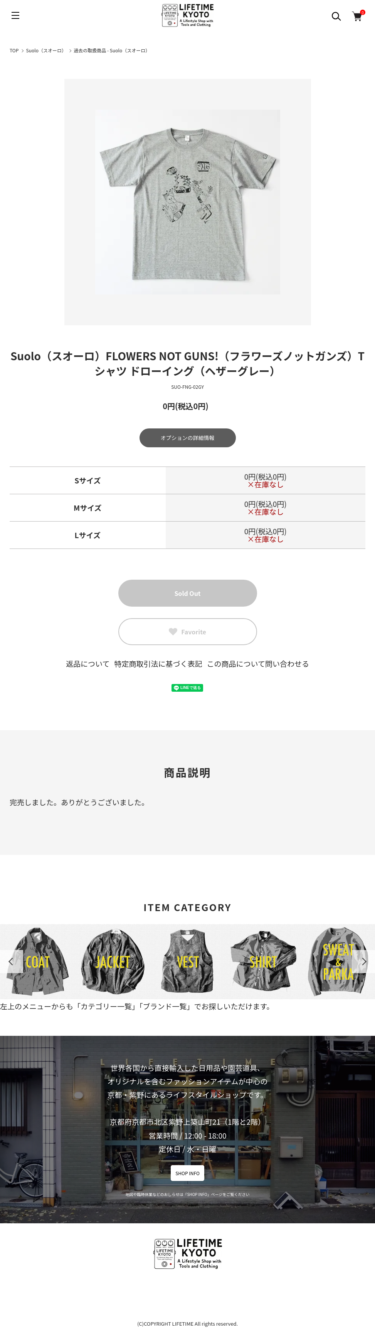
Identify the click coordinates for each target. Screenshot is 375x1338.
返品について (87, 663)
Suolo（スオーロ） (46, 50)
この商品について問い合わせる (258, 663)
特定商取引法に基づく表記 (158, 663)
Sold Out (187, 593)
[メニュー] (15, 15)
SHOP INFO (187, 1173)
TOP (14, 50)
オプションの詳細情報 (188, 438)
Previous (11, 961)
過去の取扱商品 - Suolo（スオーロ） (112, 50)
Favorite (187, 631)
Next (363, 961)
